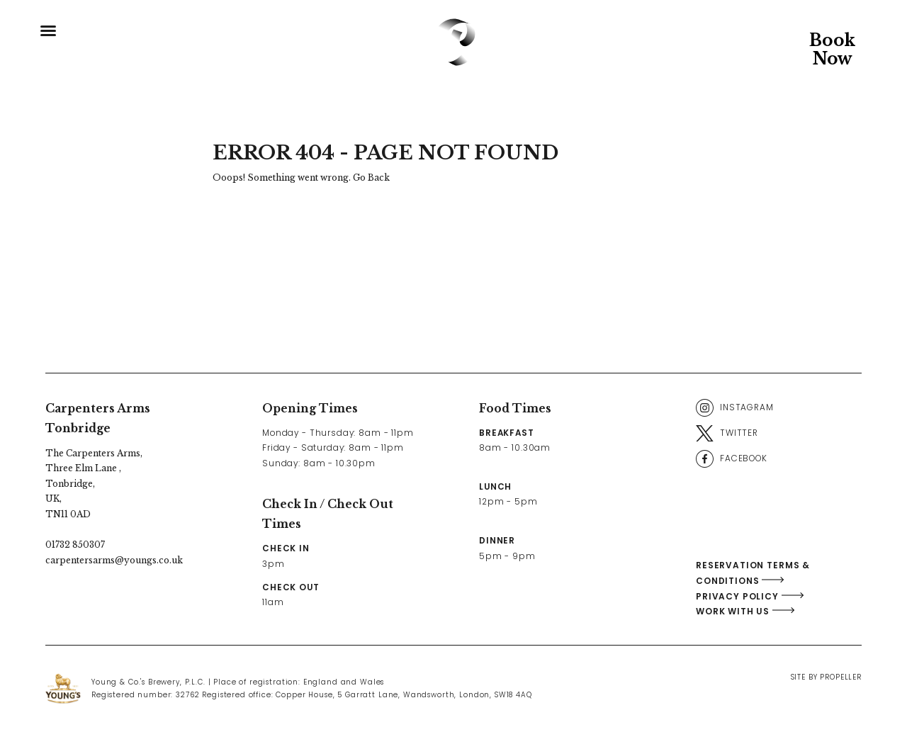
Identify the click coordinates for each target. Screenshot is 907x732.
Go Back (371, 177)
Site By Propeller (826, 677)
